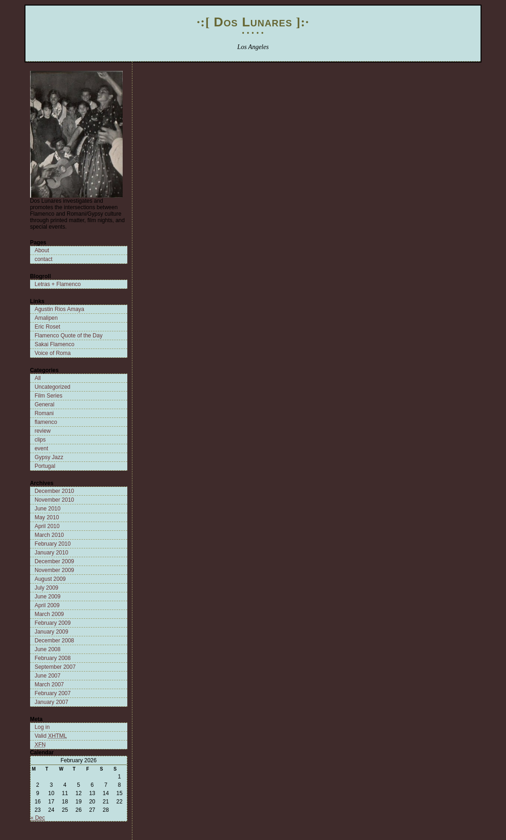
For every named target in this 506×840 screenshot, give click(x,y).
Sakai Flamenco (55, 344)
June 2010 (48, 508)
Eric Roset (47, 327)
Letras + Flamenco (58, 284)
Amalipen (46, 318)
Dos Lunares (253, 22)
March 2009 (49, 614)
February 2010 (53, 544)
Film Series (48, 395)
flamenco (46, 422)
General (45, 404)
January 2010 (52, 552)
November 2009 (54, 570)
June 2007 (48, 675)
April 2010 (47, 526)
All (38, 378)
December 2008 (54, 640)
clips (40, 439)
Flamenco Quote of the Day (69, 335)
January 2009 (52, 631)
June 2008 (48, 649)
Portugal (45, 466)
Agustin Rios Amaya (59, 309)
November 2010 (54, 500)
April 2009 (47, 605)
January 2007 (52, 702)
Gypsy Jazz (49, 457)
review (43, 431)
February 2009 (53, 623)
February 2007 (53, 693)
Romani (44, 413)
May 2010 (47, 517)
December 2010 (54, 491)
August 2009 (50, 579)
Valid (51, 736)
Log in (42, 727)
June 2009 (48, 596)
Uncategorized (52, 387)
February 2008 (53, 658)
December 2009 (54, 561)
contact (44, 259)
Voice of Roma (53, 353)
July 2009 (46, 588)
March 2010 (49, 535)
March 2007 (49, 684)
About (42, 250)
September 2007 (55, 667)
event (41, 448)
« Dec (38, 818)
